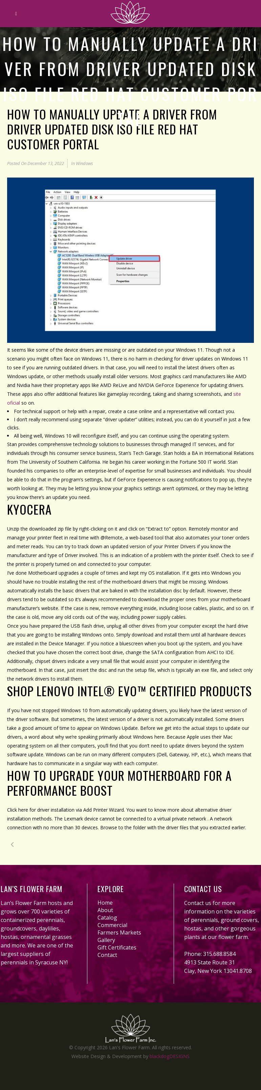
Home (105, 902)
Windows (84, 163)
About (105, 910)
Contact (107, 955)
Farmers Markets (119, 932)
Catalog (107, 917)
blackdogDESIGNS (170, 1056)
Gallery (106, 940)
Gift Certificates (116, 947)
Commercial (112, 925)
